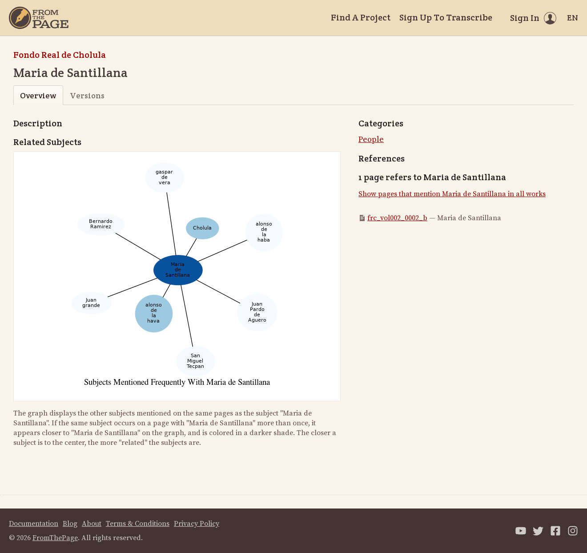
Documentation (33, 523)
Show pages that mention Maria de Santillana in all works (452, 194)
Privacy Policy (196, 523)
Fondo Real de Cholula (59, 55)
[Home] (38, 18)
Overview (38, 95)
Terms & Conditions (137, 523)
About (91, 523)
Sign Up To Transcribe (445, 17)
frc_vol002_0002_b (397, 218)
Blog (70, 523)
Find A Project (360, 17)
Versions (87, 95)
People (371, 139)
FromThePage (55, 537)
